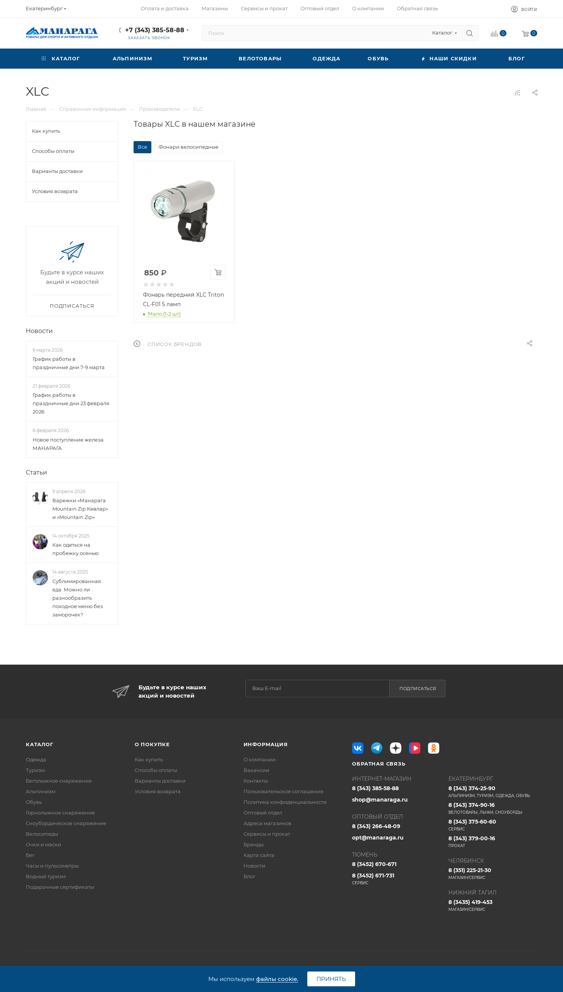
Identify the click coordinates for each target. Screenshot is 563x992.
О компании (259, 759)
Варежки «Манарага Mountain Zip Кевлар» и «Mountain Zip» (80, 508)
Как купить (149, 759)
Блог (249, 876)
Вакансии (256, 770)
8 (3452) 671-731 (396, 879)
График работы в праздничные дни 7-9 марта (69, 363)
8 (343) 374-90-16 (492, 808)
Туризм (35, 770)
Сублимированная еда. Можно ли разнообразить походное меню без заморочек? (77, 598)
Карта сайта (259, 855)
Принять (331, 979)
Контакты (256, 781)
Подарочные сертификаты (60, 887)
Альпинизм (40, 791)
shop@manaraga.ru (380, 799)
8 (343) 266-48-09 (376, 826)
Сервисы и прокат (267, 834)
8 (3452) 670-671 (374, 864)
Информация (266, 744)
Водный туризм (46, 876)
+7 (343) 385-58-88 (154, 30)
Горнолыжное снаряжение (60, 813)
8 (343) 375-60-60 (492, 825)
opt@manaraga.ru (378, 837)
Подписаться (417, 688)
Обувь (34, 802)
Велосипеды (42, 834)
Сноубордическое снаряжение (66, 823)
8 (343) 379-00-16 (492, 842)
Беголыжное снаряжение (59, 781)
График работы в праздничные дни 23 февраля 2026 (71, 403)
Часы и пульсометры (52, 866)
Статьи (36, 472)
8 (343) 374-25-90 (492, 792)
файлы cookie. (277, 979)
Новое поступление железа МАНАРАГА (68, 444)
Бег (30, 855)
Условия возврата (158, 791)
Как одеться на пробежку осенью (75, 549)
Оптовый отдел (263, 813)
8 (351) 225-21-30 (492, 873)
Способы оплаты (156, 770)
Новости (39, 331)
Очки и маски (43, 844)
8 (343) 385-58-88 (375, 788)
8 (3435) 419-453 (492, 905)
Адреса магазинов (267, 823)
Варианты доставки (160, 781)
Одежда (36, 759)
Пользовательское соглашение (284, 791)
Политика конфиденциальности (285, 802)
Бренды (254, 844)
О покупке (152, 744)
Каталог (39, 744)
